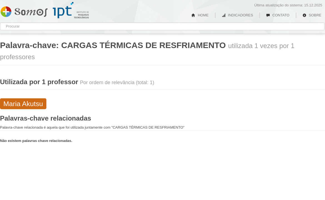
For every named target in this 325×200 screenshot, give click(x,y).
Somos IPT (24, 10)
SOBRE (311, 15)
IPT (71, 10)
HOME (200, 15)
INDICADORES (237, 15)
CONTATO (277, 15)
